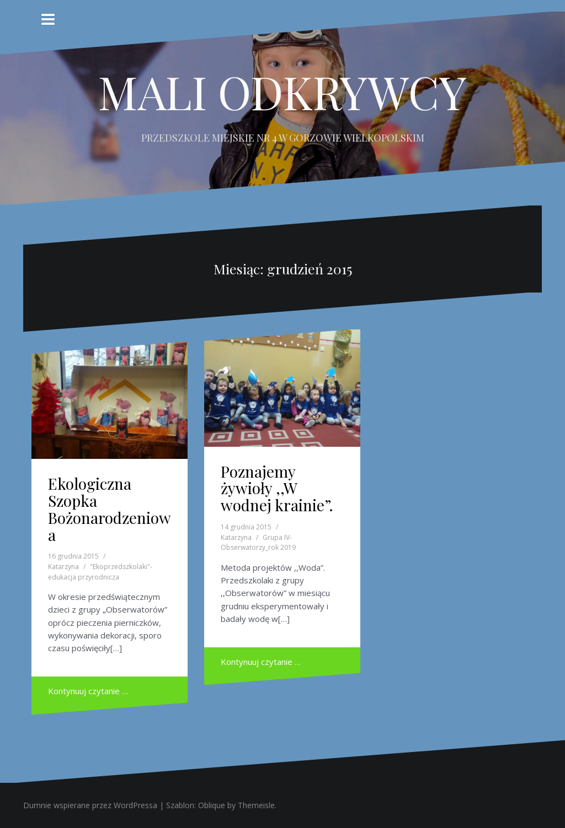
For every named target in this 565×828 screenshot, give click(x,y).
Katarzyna (63, 566)
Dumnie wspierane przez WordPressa (90, 805)
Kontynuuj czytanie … (88, 690)
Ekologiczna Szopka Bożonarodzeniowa (109, 508)
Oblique (211, 805)
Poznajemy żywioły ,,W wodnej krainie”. (277, 488)
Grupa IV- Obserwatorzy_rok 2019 (258, 543)
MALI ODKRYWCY (282, 91)
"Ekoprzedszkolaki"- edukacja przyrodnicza (100, 572)
